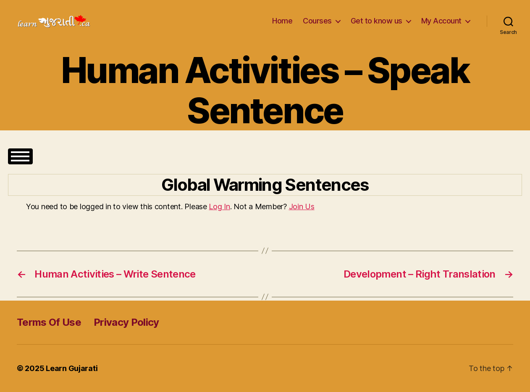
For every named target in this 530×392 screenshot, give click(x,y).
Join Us (302, 206)
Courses (317, 20)
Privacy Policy (126, 322)
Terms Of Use (49, 322)
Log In (219, 206)
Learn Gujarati (71, 368)
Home (282, 20)
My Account (441, 20)
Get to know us (376, 20)
